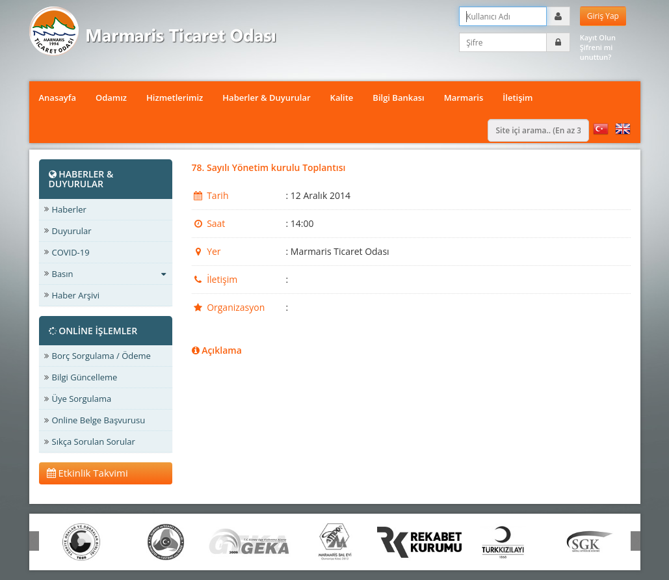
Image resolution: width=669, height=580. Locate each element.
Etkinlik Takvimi (87, 472)
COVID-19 (71, 252)
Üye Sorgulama (82, 398)
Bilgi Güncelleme (85, 377)
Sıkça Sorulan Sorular (93, 441)
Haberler (69, 209)
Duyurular (72, 231)
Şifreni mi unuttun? (596, 52)
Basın (109, 274)
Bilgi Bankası (398, 97)
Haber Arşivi (76, 295)
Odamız (111, 97)
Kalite (342, 97)
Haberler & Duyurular (266, 97)
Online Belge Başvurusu (99, 420)
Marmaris (464, 97)
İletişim (517, 97)
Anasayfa (57, 97)
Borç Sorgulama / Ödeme (101, 356)
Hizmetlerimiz (174, 97)
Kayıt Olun (598, 37)
